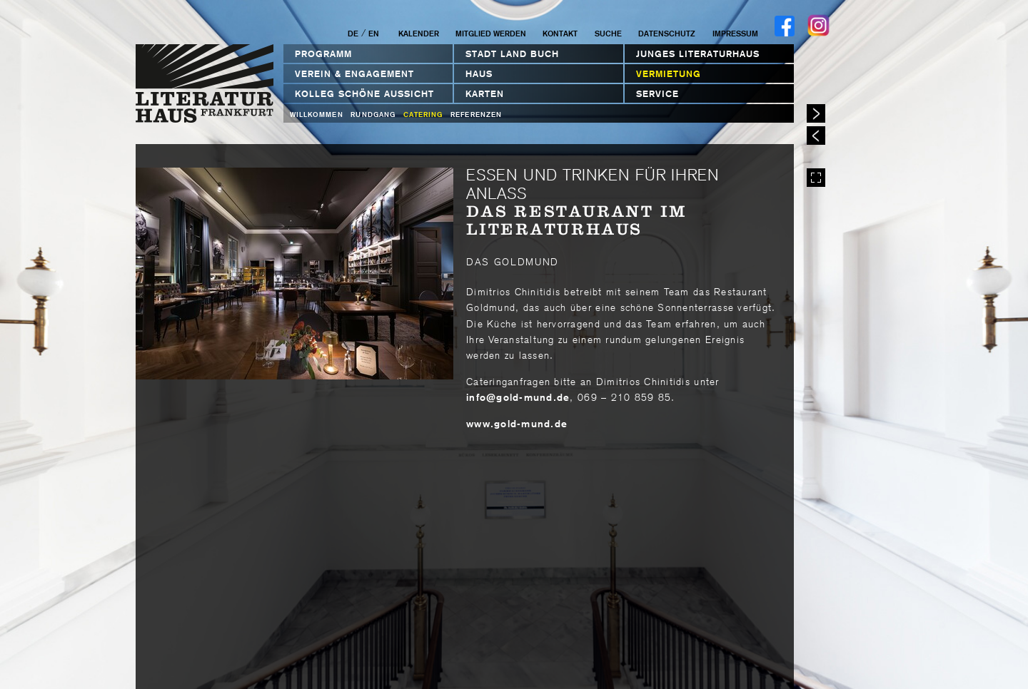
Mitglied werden (490, 33)
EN (373, 33)
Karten (484, 93)
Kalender (418, 33)
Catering (423, 114)
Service (657, 93)
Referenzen (476, 114)
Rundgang (373, 114)
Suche (608, 33)
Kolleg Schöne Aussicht (364, 93)
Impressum (735, 33)
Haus (479, 73)
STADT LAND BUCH (512, 54)
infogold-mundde (518, 397)
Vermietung (668, 73)
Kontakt (560, 33)
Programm (323, 54)
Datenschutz (666, 33)
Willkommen (316, 114)
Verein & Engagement (354, 73)
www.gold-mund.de (517, 423)
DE (353, 33)
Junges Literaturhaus (698, 54)
